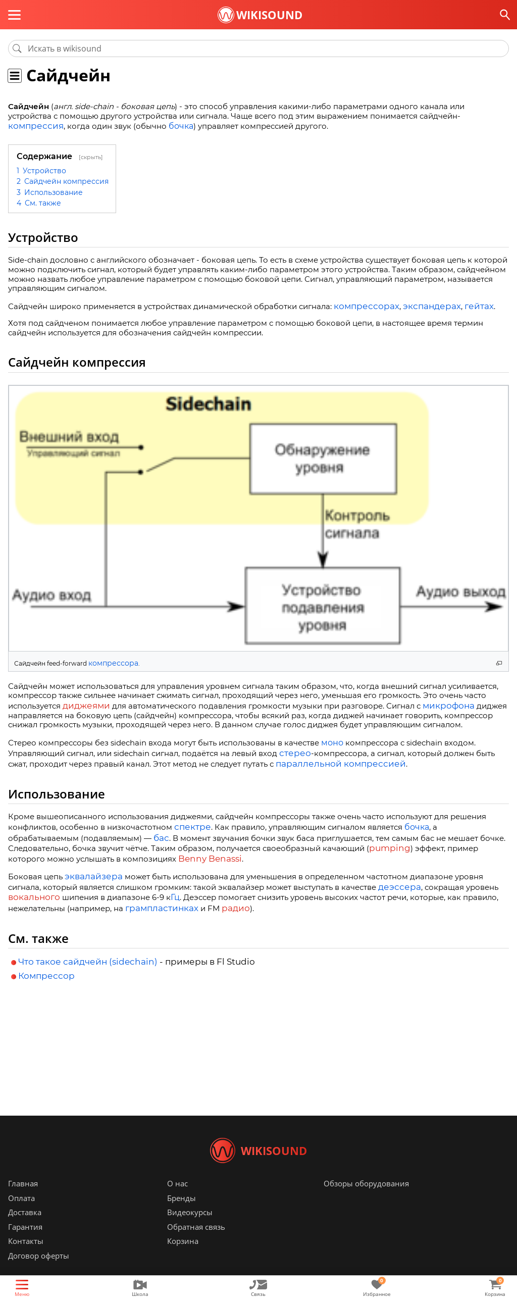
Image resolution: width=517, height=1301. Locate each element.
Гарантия (25, 1242)
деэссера (396, 877)
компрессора (109, 661)
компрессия (32, 126)
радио (225, 897)
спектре (189, 822)
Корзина (182, 1256)
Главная (23, 1198)
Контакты (25, 1256)
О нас (177, 1198)
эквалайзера (90, 867)
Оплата (21, 1213)
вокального (31, 887)
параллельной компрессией (331, 759)
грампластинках (157, 897)
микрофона (440, 703)
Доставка (24, 1227)
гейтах (461, 305)
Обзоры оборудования (366, 1198)
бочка (173, 126)
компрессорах (362, 305)
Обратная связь (196, 1242)
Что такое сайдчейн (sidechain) (88, 950)
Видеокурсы (190, 1227)
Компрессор (46, 965)
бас (87, 832)
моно (332, 739)
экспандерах (419, 305)
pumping (322, 841)
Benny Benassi (137, 851)
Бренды (181, 1213)
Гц (169, 887)
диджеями (83, 703)
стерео (292, 749)
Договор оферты (38, 1271)
